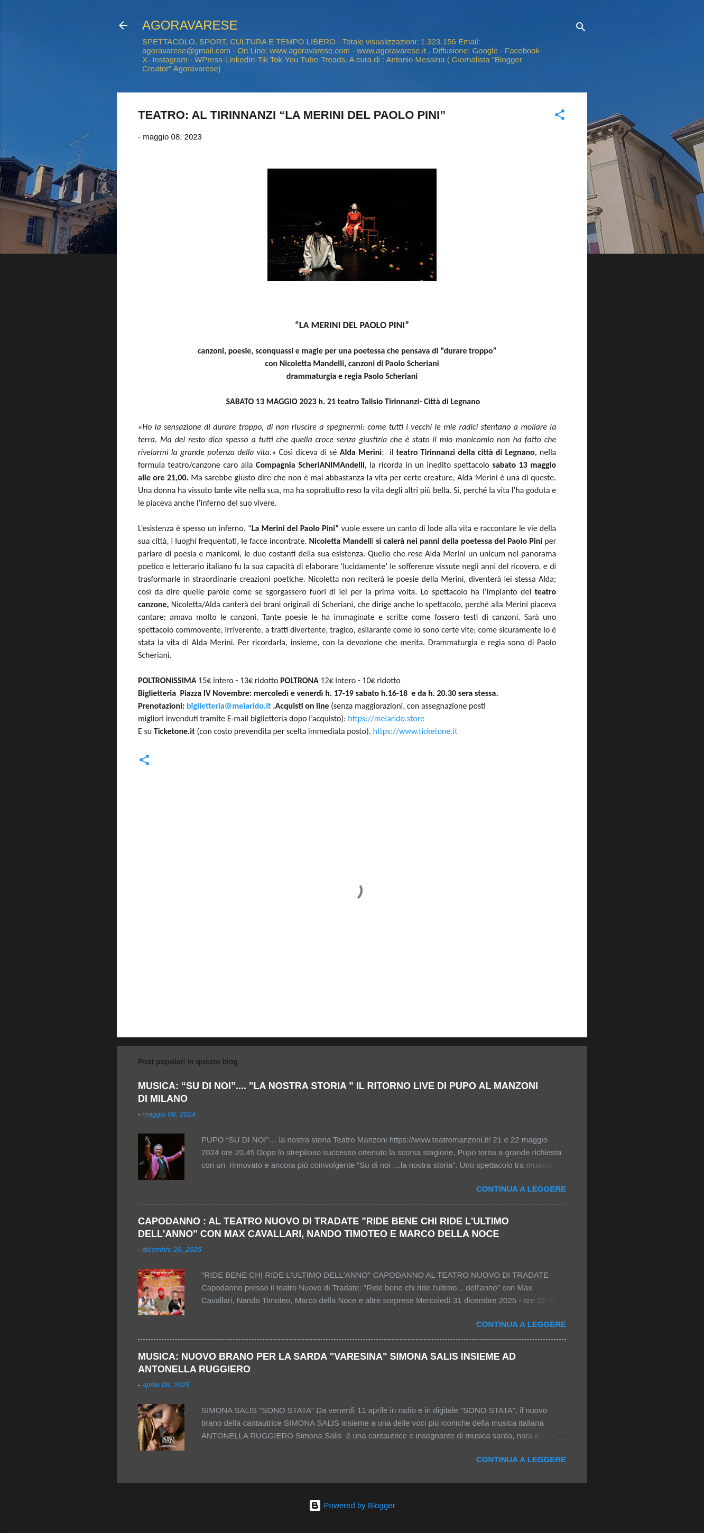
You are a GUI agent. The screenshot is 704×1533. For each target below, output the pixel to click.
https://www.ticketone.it (415, 731)
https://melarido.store (386, 718)
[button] (559, 116)
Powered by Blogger (352, 1505)
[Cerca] (581, 29)
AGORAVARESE (190, 25)
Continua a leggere (521, 1188)
